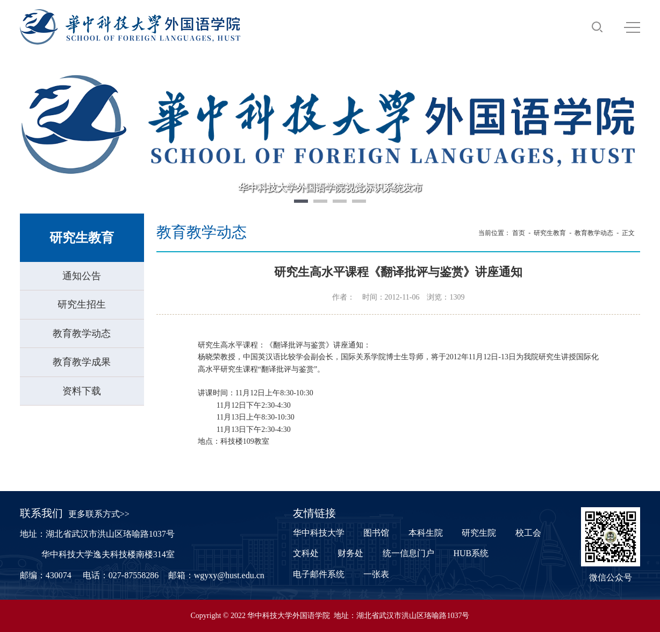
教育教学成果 (82, 362)
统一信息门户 (408, 553)
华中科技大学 (319, 532)
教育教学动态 (82, 333)
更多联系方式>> (99, 514)
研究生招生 (82, 304)
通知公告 (81, 276)
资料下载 (81, 391)
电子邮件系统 (319, 574)
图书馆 (376, 532)
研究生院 (479, 532)
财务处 (350, 553)
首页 (518, 233)
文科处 (306, 553)
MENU (632, 27)
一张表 (376, 574)
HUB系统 (471, 553)
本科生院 (425, 532)
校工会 (528, 532)
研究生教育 (550, 233)
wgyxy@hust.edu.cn (229, 575)
